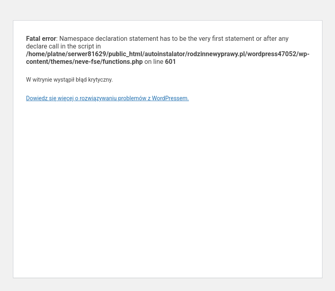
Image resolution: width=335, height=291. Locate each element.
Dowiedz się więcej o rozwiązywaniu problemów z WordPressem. (107, 98)
